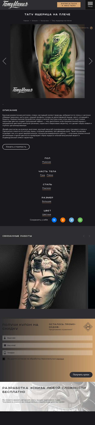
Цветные (46, 215)
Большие (46, 201)
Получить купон (81, 374)
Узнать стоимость (16, 147)
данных (60, 359)
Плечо (50, 175)
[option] (47, 125)
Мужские (46, 162)
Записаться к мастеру (68, 5)
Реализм (46, 188)
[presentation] (18, 366)
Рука (42, 175)
